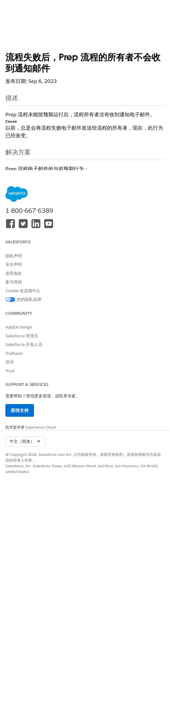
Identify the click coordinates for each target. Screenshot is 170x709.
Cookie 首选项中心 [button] (22, 291)
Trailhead (14, 353)
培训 (9, 362)
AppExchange (18, 327)
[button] (25, 441)
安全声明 (13, 264)
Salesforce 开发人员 (23, 344)
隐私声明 (13, 256)
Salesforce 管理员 (21, 336)
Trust (10, 371)
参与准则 (13, 282)
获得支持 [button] (20, 410)
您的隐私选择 (29, 299)
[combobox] (25, 441)
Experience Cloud (40, 427)
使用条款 (13, 273)
